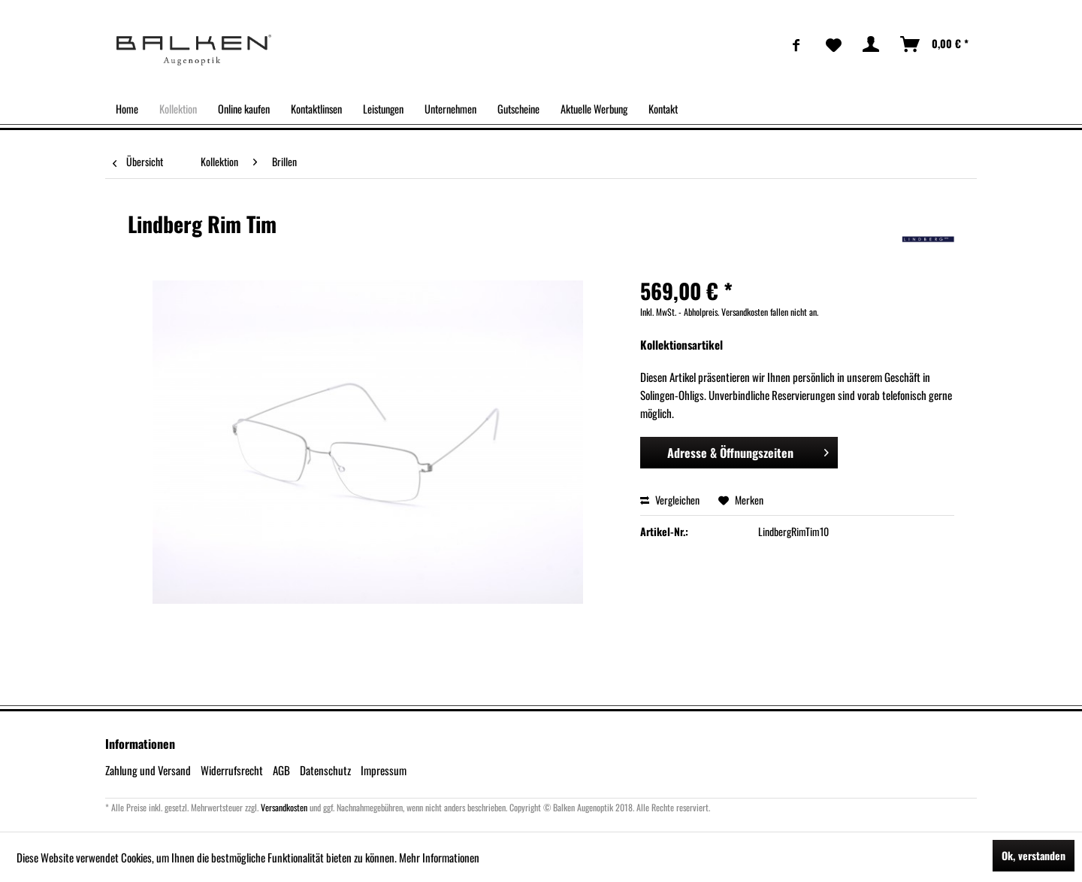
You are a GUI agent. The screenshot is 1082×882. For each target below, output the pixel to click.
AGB (281, 770)
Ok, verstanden (1033, 855)
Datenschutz (325, 770)
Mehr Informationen (439, 857)
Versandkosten (284, 807)
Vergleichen (670, 500)
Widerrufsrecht (232, 770)
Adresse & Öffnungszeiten (748, 451)
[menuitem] (796, 44)
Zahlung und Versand (148, 770)
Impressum (384, 770)
